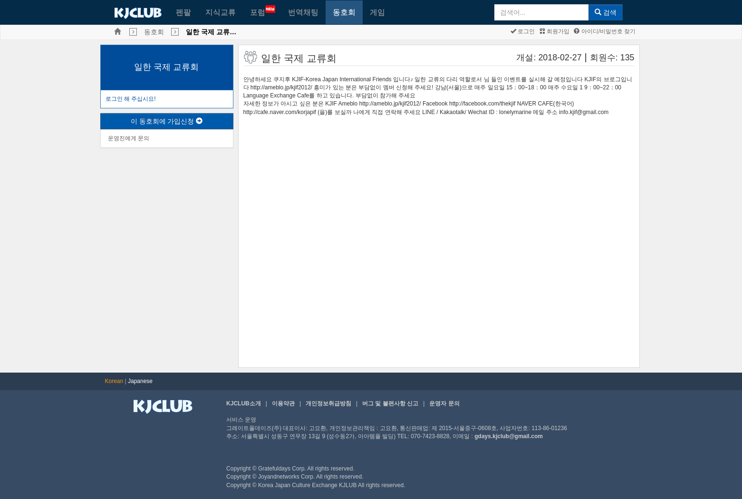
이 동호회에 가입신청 (167, 121)
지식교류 (220, 12)
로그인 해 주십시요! (131, 99)
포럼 (262, 10)
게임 (377, 12)
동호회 (344, 12)
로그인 (523, 31)
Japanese (140, 381)
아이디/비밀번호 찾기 (605, 31)
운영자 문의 (444, 403)
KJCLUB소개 (243, 403)
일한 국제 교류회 (166, 67)
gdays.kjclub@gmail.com (508, 436)
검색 (606, 12)
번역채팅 (303, 12)
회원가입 (554, 31)
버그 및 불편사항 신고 (390, 403)
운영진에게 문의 (128, 138)
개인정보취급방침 (328, 403)
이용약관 (283, 403)
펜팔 (183, 12)
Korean (114, 381)
